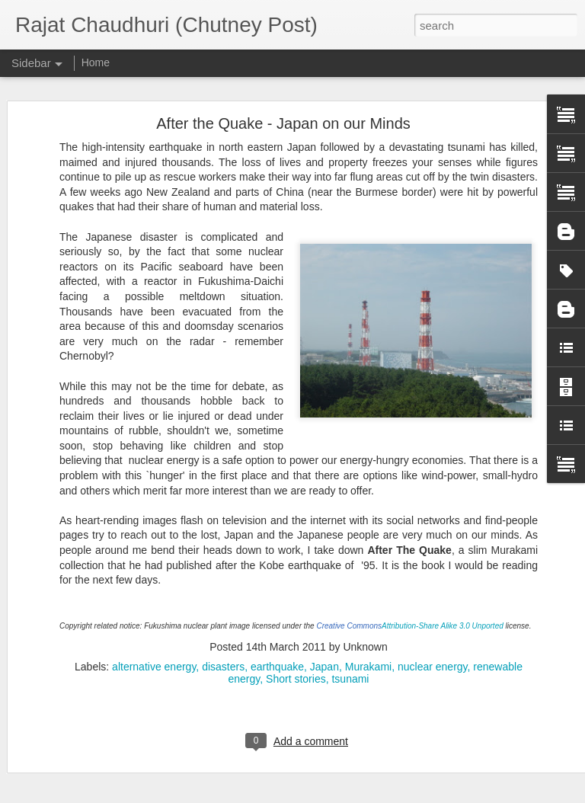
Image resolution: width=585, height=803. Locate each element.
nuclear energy (433, 634)
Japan (324, 634)
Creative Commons (349, 593)
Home (96, 62)
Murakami (368, 634)
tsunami (350, 646)
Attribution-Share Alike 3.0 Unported (442, 593)
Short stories (296, 646)
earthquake (277, 634)
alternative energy (154, 634)
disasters (223, 634)
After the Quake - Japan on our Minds (283, 90)
